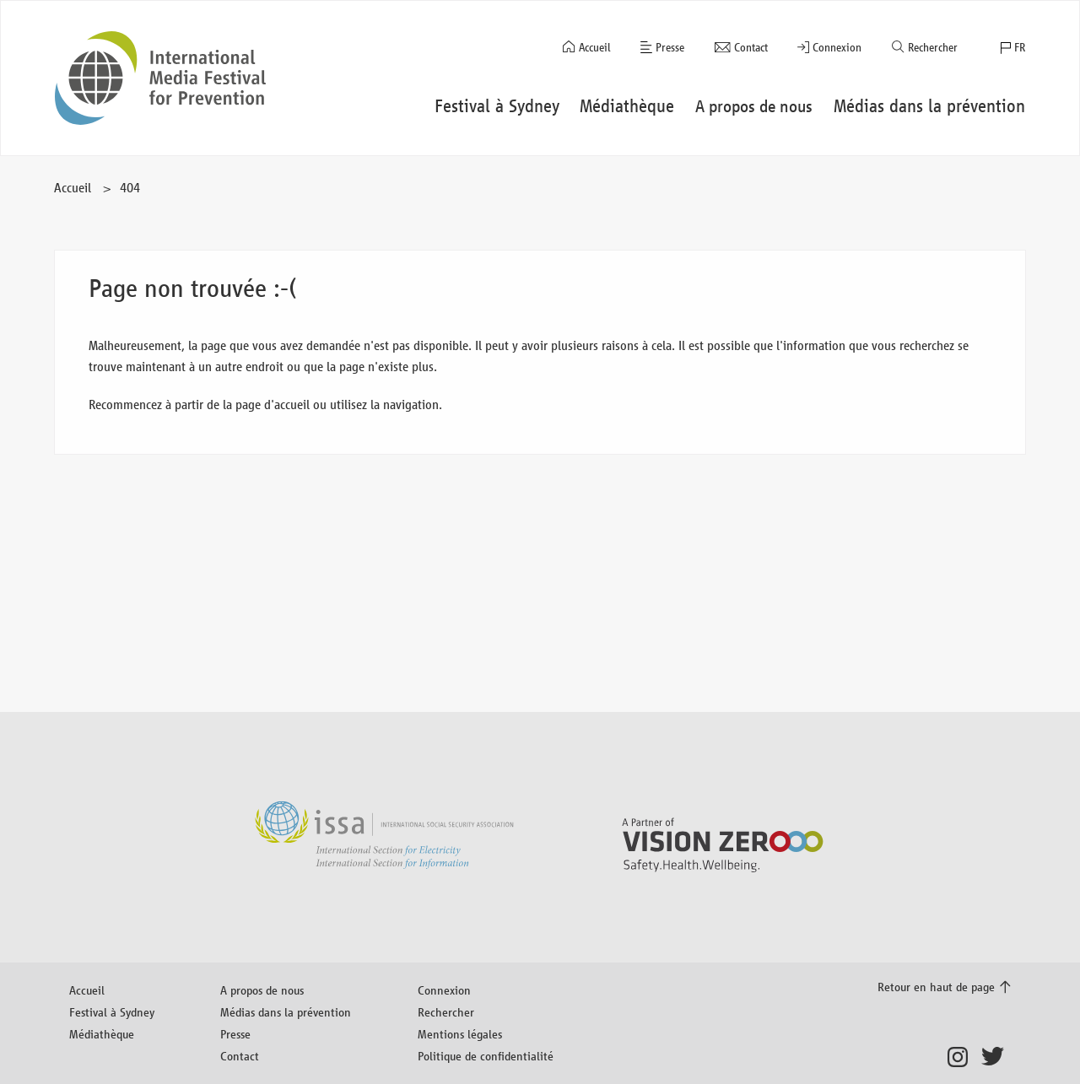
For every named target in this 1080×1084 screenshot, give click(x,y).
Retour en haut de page (936, 986)
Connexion (837, 47)
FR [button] (1019, 47)
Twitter (996, 1057)
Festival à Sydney (111, 1012)
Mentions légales (460, 1034)
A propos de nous (262, 990)
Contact (751, 47)
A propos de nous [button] (754, 106)
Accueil (595, 47)
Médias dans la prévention (285, 1012)
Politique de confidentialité (486, 1056)
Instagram (962, 1057)
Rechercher (933, 47)
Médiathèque (101, 1034)
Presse (670, 47)
